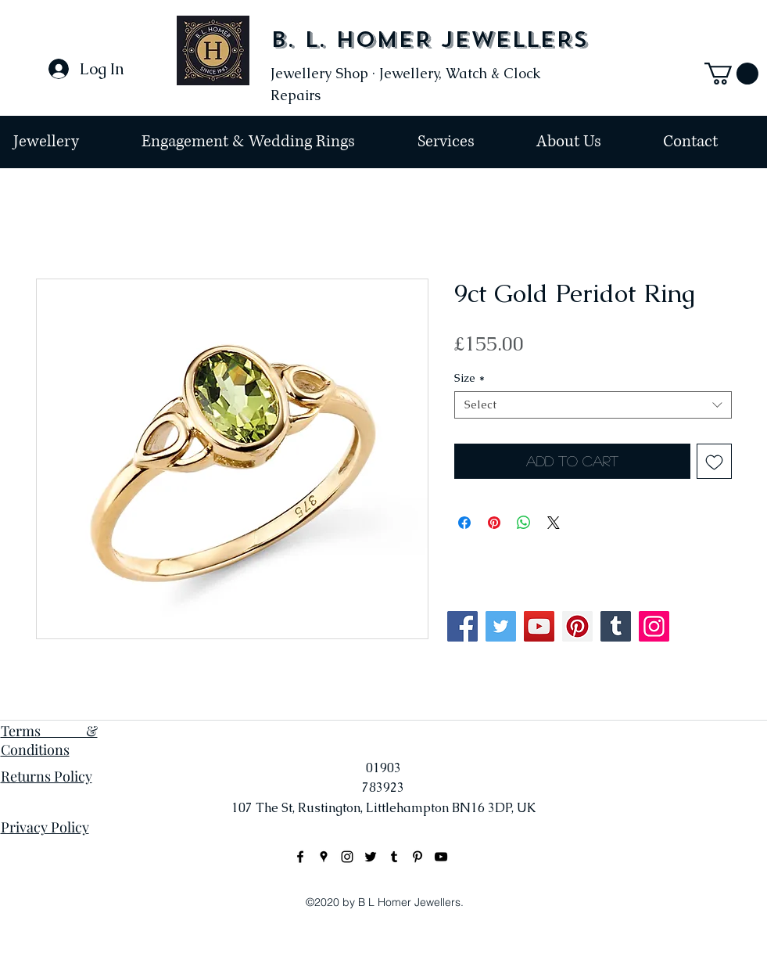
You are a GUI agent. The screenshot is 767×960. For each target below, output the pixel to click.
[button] (731, 73)
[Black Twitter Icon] (370, 857)
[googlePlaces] (324, 857)
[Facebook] (462, 626)
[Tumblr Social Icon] (615, 626)
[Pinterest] (577, 626)
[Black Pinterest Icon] (417, 857)
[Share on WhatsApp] (523, 522)
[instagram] (347, 857)
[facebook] (300, 857)
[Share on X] (553, 522)
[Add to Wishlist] (714, 461)
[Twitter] (501, 626)
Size (469, 378)
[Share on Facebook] (464, 522)
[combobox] (593, 405)
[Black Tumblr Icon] (394, 857)
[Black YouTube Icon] (441, 857)
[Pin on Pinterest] (494, 522)
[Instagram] (654, 626)
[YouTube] (539, 626)
